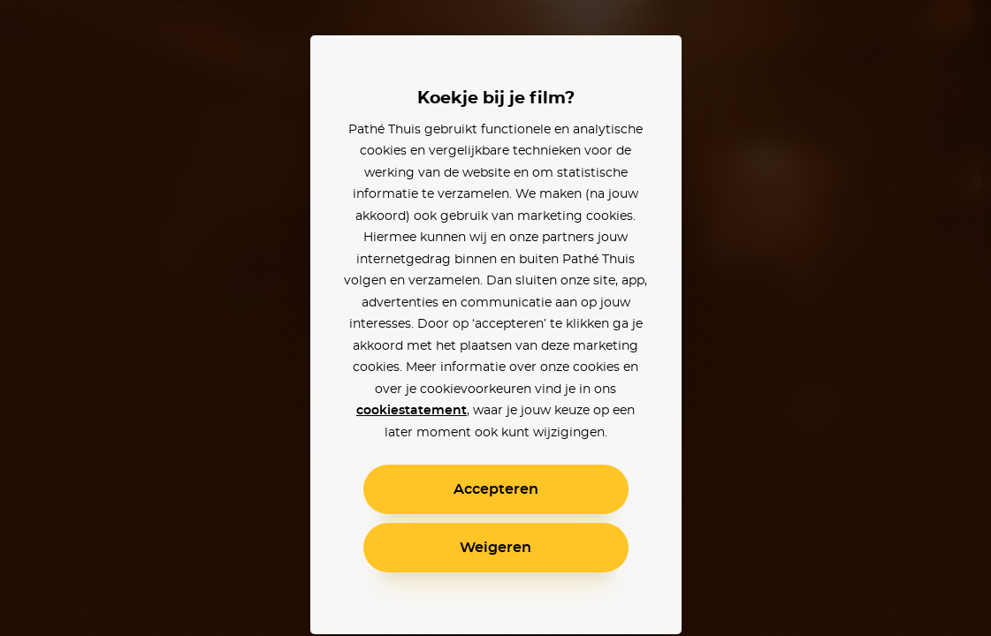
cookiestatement (411, 411)
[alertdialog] (495, 318)
